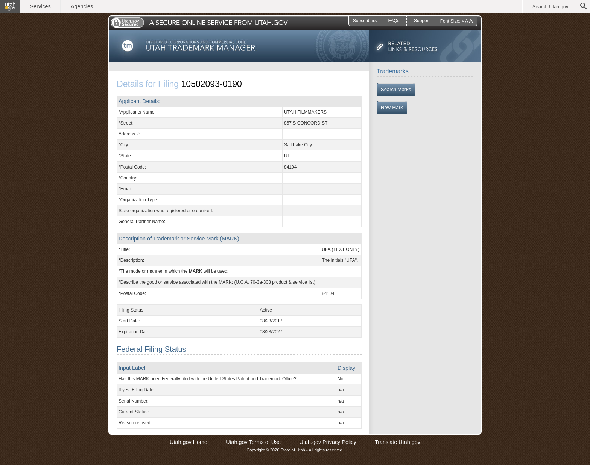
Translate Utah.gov (397, 442)
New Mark (392, 107)
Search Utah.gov (550, 6)
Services (40, 6)
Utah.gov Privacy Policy (328, 442)
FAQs (393, 20)
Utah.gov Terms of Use (253, 442)
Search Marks (396, 89)
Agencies (82, 6)
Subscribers (365, 20)
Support (422, 20)
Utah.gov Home (188, 442)
